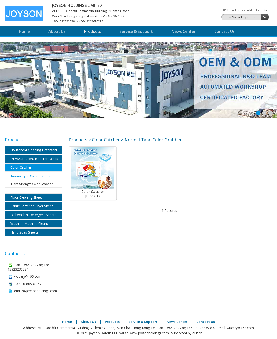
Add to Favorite (256, 10)
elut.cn (197, 333)
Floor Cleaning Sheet (26, 197)
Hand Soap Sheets (24, 232)
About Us (56, 31)
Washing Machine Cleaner (30, 223)
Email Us (233, 10)
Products (92, 31)
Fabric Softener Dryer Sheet (31, 206)
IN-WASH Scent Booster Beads (34, 158)
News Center (184, 31)
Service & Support (136, 31)
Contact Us (224, 31)
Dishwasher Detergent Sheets (33, 215)
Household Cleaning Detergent (33, 150)
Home (24, 31)
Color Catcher (20, 167)
